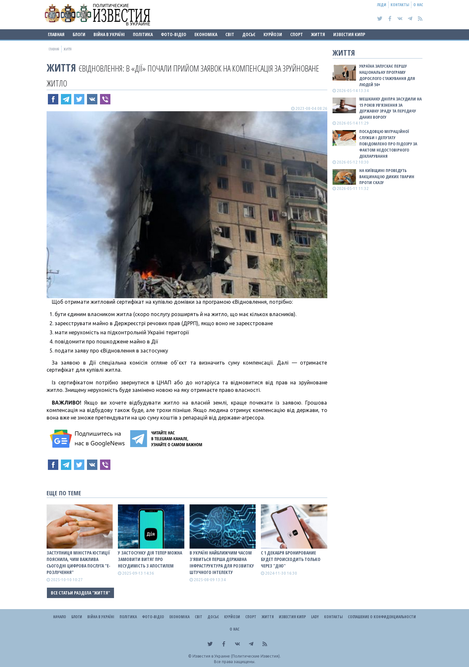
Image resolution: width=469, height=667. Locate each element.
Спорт (296, 34)
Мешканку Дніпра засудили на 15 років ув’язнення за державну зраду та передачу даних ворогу (390, 108)
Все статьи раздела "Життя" (80, 593)
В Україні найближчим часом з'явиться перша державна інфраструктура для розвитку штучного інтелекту (222, 562)
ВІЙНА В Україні (109, 34)
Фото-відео (173, 34)
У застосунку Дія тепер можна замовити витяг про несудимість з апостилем (150, 559)
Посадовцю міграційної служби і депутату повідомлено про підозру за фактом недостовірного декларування (388, 143)
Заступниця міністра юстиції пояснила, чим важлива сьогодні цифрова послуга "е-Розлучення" (78, 562)
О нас (418, 4)
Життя (318, 34)
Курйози (272, 34)
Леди (381, 4)
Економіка (205, 34)
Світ (229, 34)
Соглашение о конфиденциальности (382, 617)
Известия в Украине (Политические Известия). (236, 656)
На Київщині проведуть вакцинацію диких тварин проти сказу (386, 176)
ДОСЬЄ (248, 34)
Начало (59, 617)
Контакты (400, 4)
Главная (56, 34)
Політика (143, 34)
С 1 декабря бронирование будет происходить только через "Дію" (290, 559)
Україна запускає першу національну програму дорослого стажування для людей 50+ (387, 75)
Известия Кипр (349, 34)
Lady (315, 617)
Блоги (79, 34)
